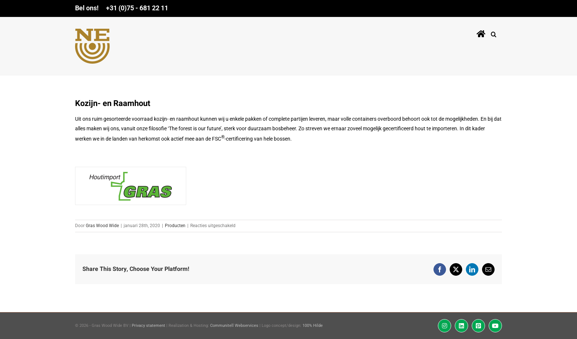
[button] (493, 32)
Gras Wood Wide (102, 225)
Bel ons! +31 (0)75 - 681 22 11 (121, 8)
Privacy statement (148, 325)
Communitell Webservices (234, 325)
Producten (175, 225)
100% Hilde (312, 325)
